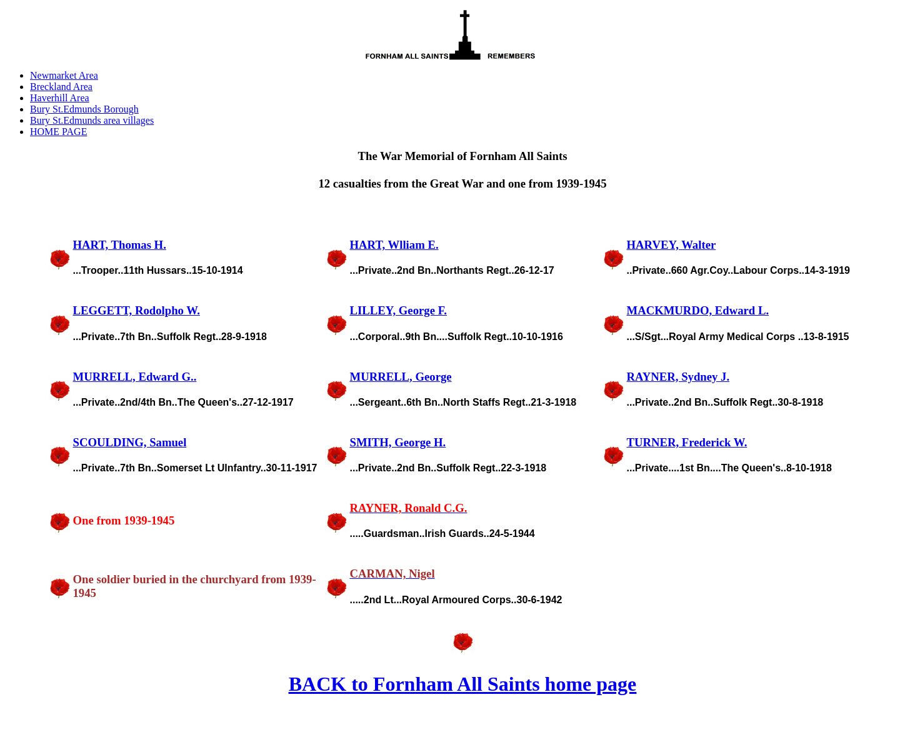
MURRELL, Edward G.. (135, 376)
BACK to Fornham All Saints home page (462, 684)
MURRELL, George (401, 376)
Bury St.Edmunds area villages (92, 120)
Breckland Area (61, 86)
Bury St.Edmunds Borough (84, 109)
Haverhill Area (59, 98)
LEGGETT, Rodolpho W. (136, 310)
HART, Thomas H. (119, 244)
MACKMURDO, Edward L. (698, 310)
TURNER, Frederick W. (687, 442)
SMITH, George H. (398, 442)
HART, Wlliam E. (394, 244)
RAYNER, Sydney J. (678, 376)
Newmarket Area (64, 75)
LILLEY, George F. (399, 310)
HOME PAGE (58, 131)
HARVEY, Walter (671, 244)
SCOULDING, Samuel (130, 442)
